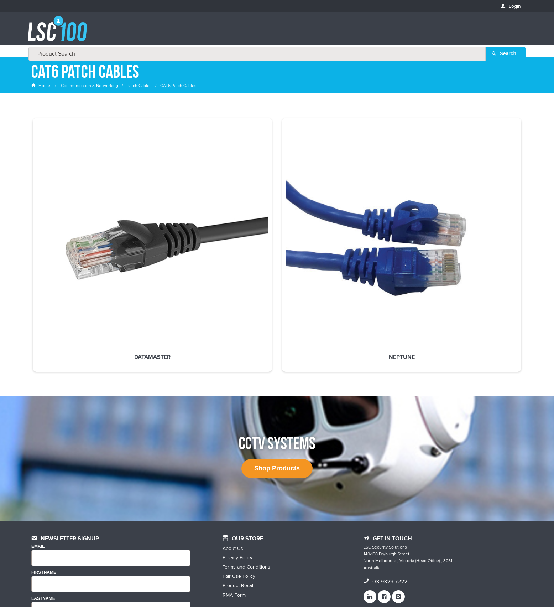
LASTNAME (43, 500)
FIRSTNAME (43, 474)
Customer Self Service (292, 586)
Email (38, 448)
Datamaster (77, 212)
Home (41, 87)
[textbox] (275, 32)
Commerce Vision (341, 586)
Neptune (177, 212)
